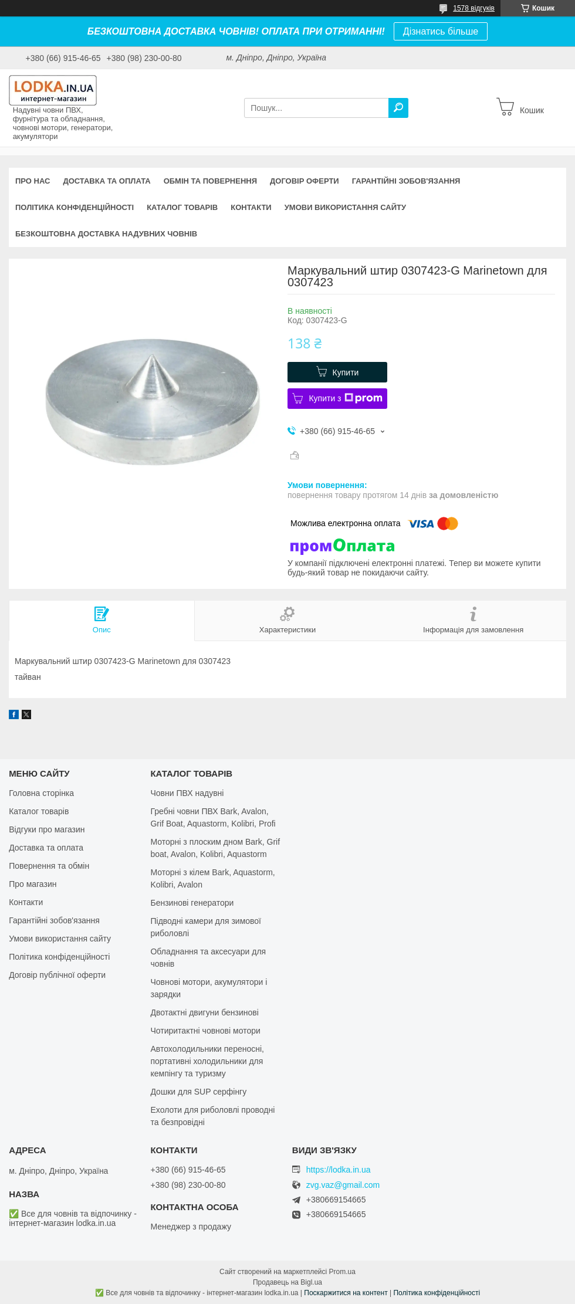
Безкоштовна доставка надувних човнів (106, 233)
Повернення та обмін (49, 866)
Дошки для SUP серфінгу (198, 1091)
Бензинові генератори (192, 902)
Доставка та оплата (106, 181)
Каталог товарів (182, 207)
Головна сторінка (41, 793)
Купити (346, 372)
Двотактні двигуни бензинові (204, 1012)
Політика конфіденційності (74, 207)
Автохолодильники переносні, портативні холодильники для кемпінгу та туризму (207, 1061)
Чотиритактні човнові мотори (205, 1030)
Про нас (32, 181)
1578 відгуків (474, 8)
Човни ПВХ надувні (187, 793)
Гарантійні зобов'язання (406, 181)
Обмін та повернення (210, 181)
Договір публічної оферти (57, 975)
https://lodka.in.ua (338, 1169)
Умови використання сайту (345, 207)
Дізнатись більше (440, 31)
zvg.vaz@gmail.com (343, 1185)
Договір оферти (304, 181)
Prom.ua (342, 1272)
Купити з (345, 398)
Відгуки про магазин (46, 829)
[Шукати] (398, 108)
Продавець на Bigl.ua (287, 1282)
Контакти (251, 207)
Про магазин (32, 884)
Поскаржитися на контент (345, 1293)
